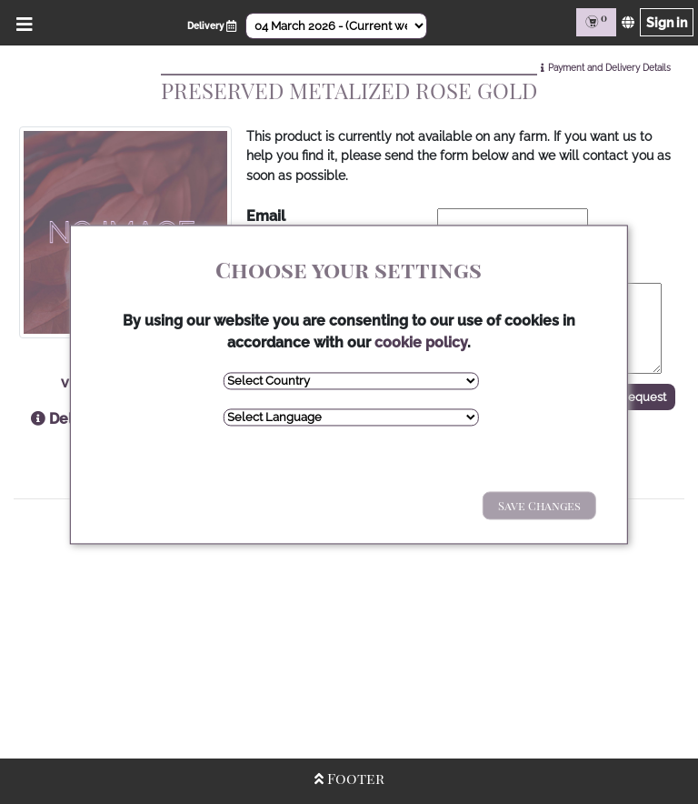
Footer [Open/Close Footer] (349, 778)
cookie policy (420, 342)
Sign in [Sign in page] (666, 22)
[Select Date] (336, 26)
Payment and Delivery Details (609, 68)
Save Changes (539, 505)
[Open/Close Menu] (21, 22)
